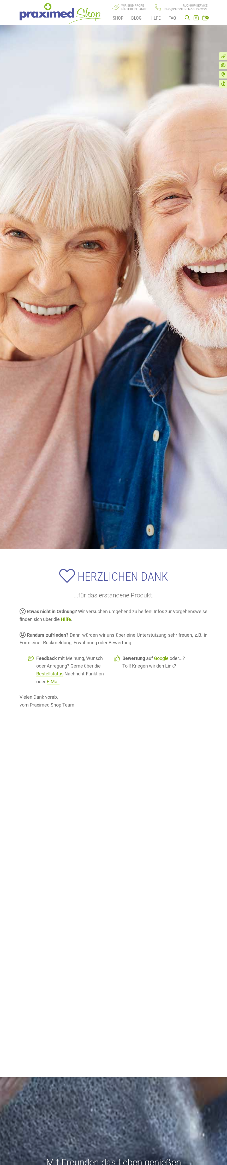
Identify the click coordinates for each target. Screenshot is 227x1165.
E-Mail (53, 681)
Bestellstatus (49, 673)
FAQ (172, 18)
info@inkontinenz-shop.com (185, 9)
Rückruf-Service (195, 5)
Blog (136, 18)
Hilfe (155, 18)
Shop (118, 18)
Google (161, 658)
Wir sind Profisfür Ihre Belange (134, 7)
